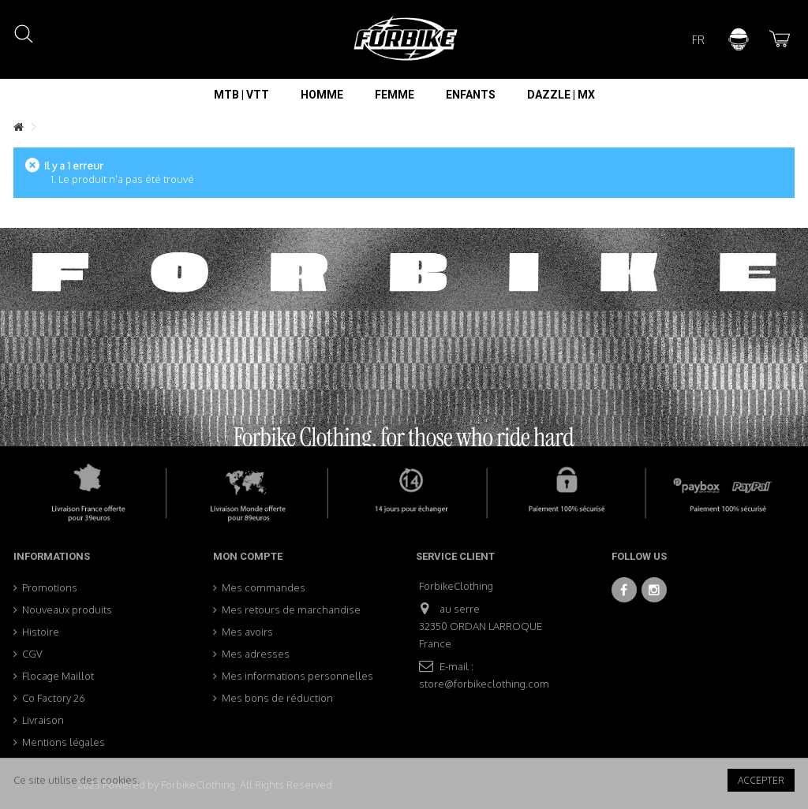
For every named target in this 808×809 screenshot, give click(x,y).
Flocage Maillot (58, 675)
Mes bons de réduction (277, 698)
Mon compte (247, 556)
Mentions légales (63, 742)
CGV (32, 653)
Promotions (49, 587)
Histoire (40, 631)
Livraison (43, 720)
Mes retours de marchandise (291, 609)
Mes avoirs (247, 631)
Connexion (738, 39)
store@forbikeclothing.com (484, 683)
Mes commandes (263, 587)
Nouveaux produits (67, 609)
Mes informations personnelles (297, 675)
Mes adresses (256, 653)
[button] (241, 94)
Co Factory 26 (53, 698)
